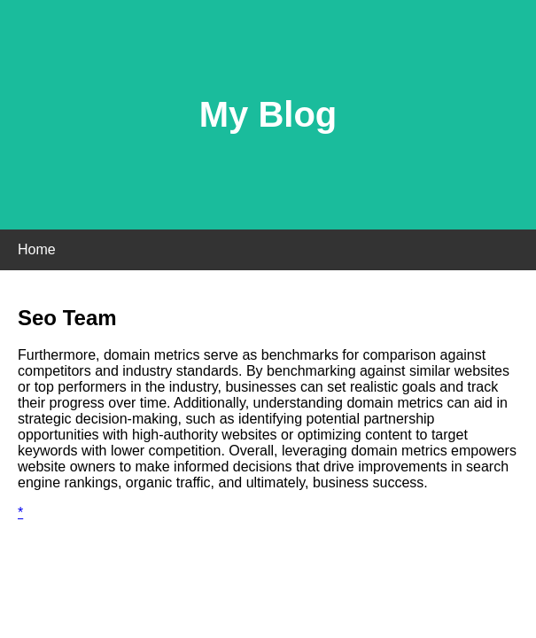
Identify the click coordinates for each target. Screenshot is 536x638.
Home (37, 249)
